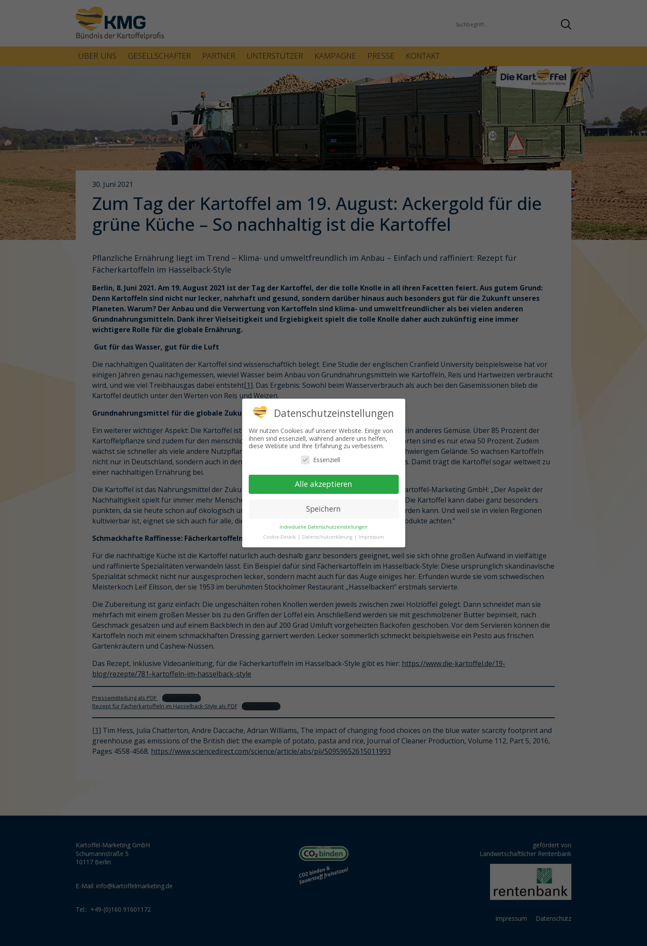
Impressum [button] (371, 537)
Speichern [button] (323, 508)
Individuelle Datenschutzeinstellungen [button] (323, 527)
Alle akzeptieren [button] (323, 484)
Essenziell (320, 460)
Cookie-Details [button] (280, 537)
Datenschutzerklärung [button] (328, 537)
